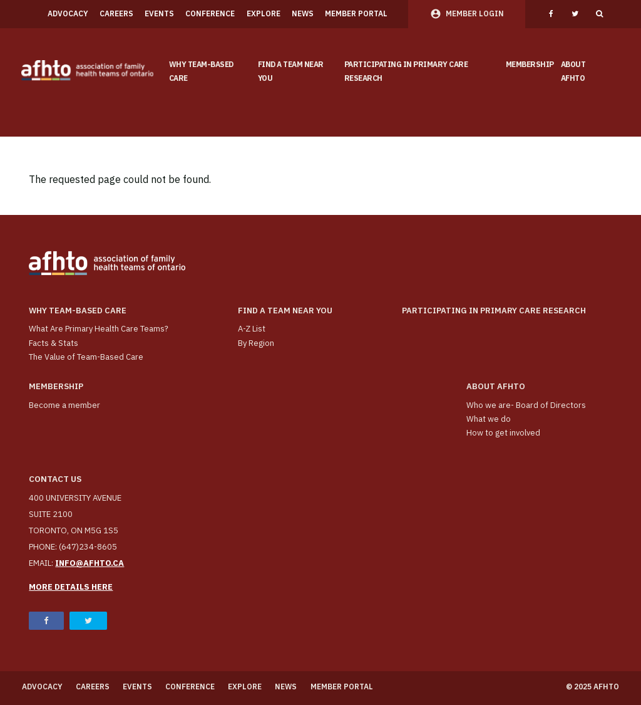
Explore (263, 13)
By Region (256, 343)
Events (159, 13)
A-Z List (251, 328)
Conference (210, 13)
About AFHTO (573, 71)
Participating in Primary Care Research (406, 71)
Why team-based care (201, 71)
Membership (530, 64)
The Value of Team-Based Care (86, 357)
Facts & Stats (53, 343)
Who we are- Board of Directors (526, 405)
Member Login (475, 13)
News (303, 13)
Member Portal (356, 13)
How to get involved (503, 432)
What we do (488, 419)
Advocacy (68, 13)
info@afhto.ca (89, 563)
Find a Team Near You (291, 71)
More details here (71, 587)
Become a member (64, 405)
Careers (116, 13)
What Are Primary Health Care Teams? (98, 328)
